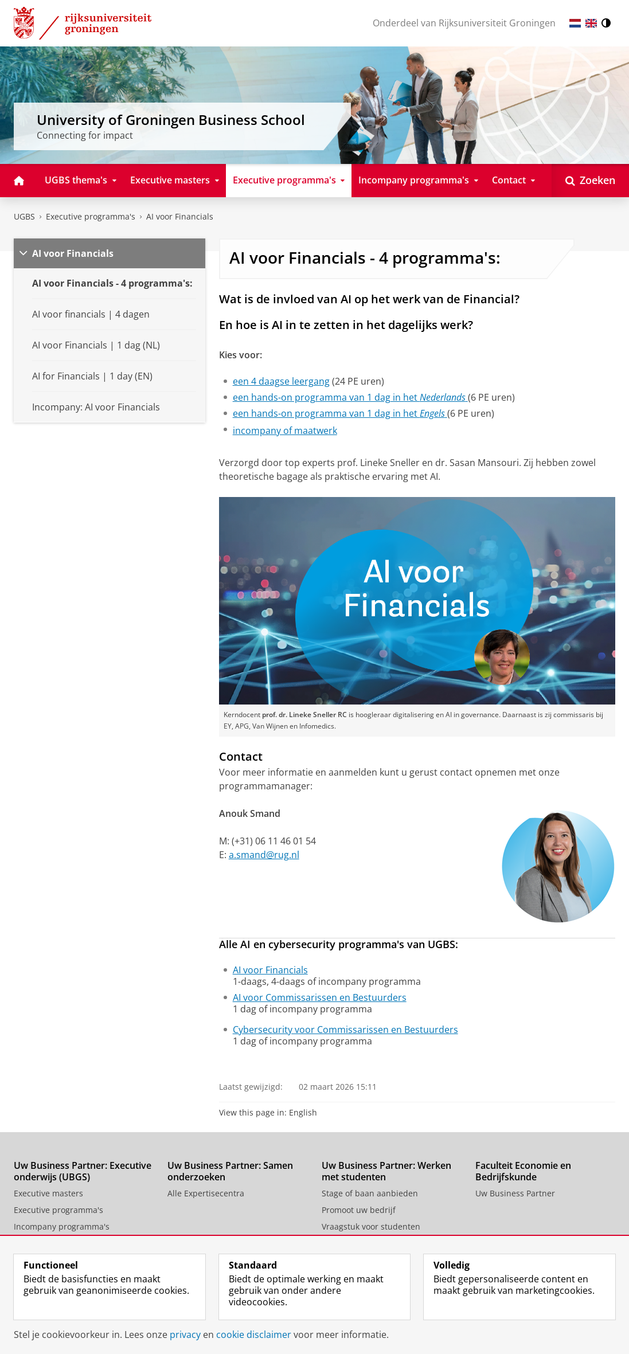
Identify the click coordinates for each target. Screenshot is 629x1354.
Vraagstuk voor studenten (371, 1226)
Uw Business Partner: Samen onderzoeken (230, 1171)
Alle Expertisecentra (205, 1193)
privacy (185, 1334)
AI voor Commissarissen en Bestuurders (320, 997)
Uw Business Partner (515, 1193)
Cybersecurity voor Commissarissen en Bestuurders (345, 1029)
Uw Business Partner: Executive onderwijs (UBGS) (82, 1171)
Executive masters (48, 1193)
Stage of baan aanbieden (370, 1193)
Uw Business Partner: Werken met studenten (386, 1171)
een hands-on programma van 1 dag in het (350, 397)
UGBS (24, 216)
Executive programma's (90, 216)
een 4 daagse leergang (281, 381)
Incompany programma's (62, 1226)
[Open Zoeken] (590, 180)
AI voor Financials (179, 216)
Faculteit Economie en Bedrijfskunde (523, 1171)
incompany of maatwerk (285, 430)
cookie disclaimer (253, 1334)
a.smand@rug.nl (264, 854)
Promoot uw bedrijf (359, 1209)
